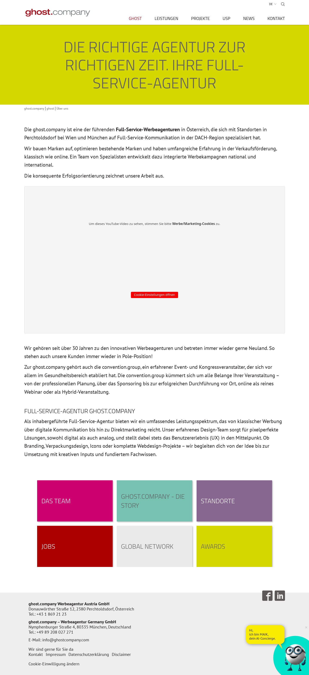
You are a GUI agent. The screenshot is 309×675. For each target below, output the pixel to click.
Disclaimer (121, 654)
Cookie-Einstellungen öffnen (154, 295)
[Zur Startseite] (57, 13)
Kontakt (276, 19)
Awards (213, 546)
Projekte (200, 19)
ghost (50, 108)
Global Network (147, 546)
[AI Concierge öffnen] (265, 634)
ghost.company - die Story (153, 500)
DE (271, 4)
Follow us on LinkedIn (280, 596)
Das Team (56, 501)
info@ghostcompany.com (65, 640)
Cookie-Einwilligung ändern (54, 664)
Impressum (56, 654)
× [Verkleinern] (306, 627)
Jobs (48, 546)
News (248, 19)
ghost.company (34, 108)
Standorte (218, 501)
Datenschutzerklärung (88, 654)
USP (226, 19)
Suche (283, 4)
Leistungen (166, 19)
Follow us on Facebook (267, 596)
